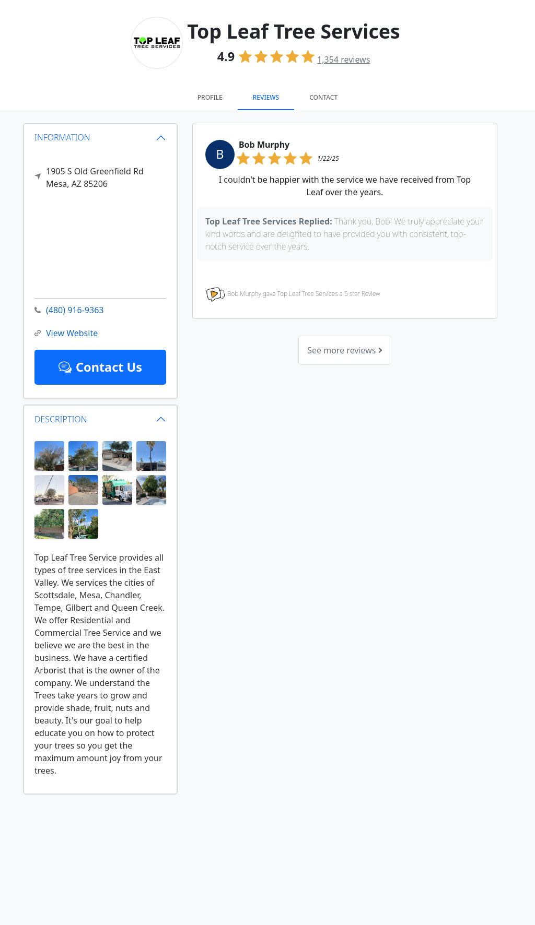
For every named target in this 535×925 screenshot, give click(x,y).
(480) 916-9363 (68, 310)
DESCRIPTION (60, 419)
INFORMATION (62, 137)
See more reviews (344, 350)
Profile (210, 97)
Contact (323, 97)
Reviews (266, 97)
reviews (343, 59)
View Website (66, 333)
